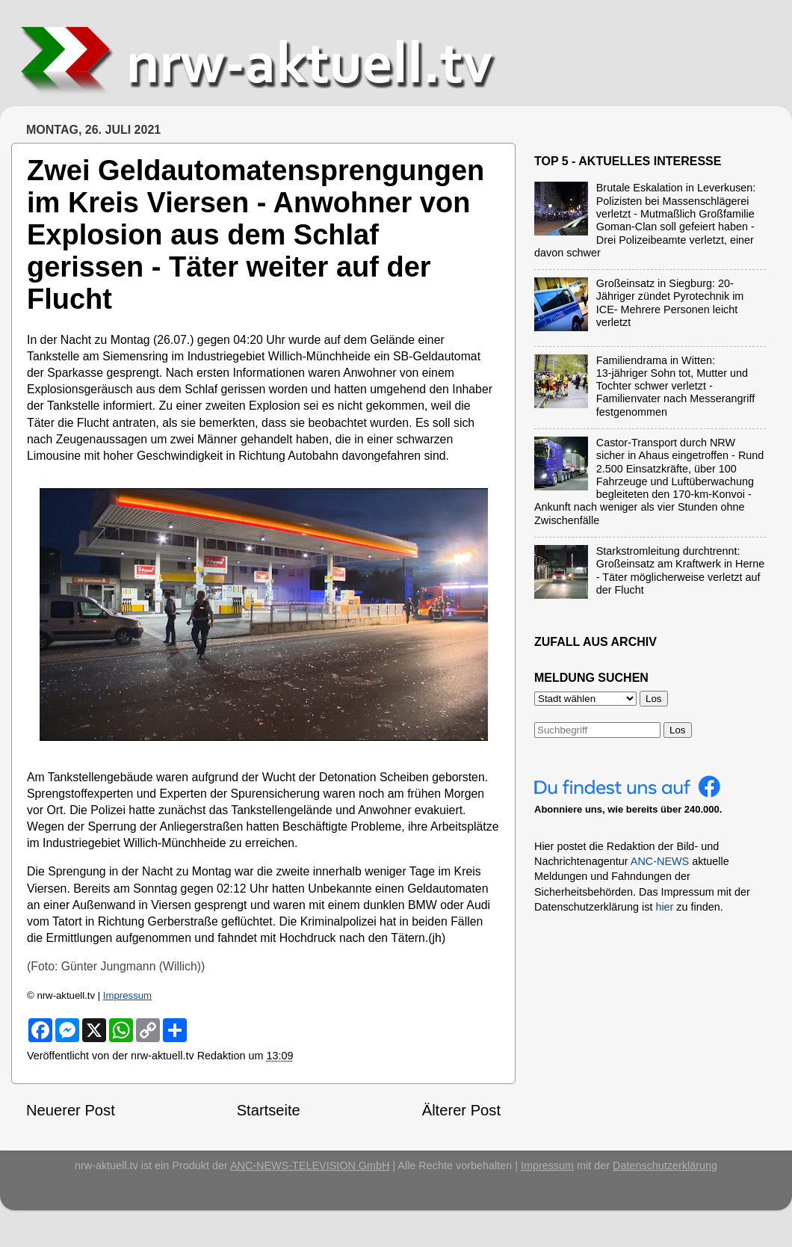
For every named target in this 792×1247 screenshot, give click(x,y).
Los (677, 730)
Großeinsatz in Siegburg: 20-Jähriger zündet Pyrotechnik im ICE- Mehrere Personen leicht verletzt (670, 302)
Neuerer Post (70, 1110)
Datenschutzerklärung (665, 1165)
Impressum (127, 995)
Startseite (268, 1110)
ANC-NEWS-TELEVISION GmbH (310, 1165)
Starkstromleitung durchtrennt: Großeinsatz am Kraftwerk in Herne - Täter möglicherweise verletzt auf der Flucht (680, 570)
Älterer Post (461, 1110)
